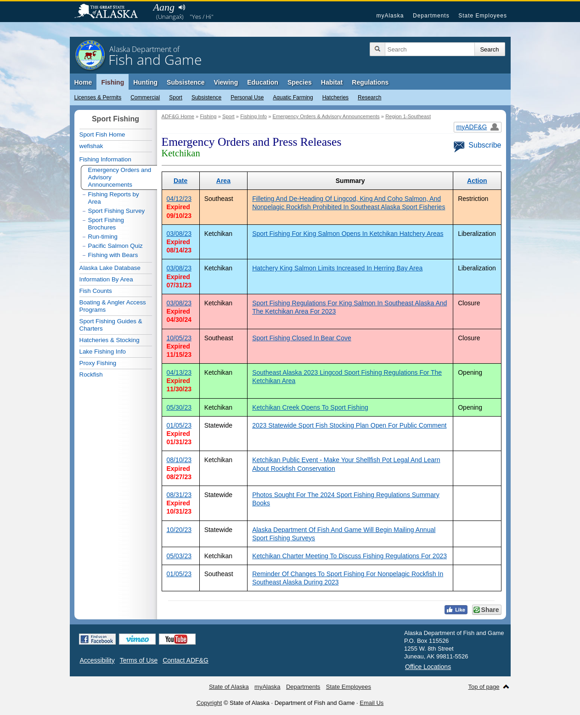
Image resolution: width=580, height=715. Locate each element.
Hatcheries (335, 97)
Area (223, 180)
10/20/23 (179, 529)
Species (299, 82)
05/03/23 (179, 556)
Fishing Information (105, 159)
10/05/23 (179, 338)
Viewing (226, 82)
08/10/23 (179, 459)
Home (83, 82)
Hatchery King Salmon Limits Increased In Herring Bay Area (337, 268)
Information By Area (106, 279)
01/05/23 (179, 425)
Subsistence (206, 97)
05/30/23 (179, 407)
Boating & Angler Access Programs (112, 306)
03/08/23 (179, 233)
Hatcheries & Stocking (109, 340)
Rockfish (91, 374)
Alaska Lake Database (110, 267)
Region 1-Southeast (408, 116)
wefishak (91, 146)
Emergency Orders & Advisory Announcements (325, 116)
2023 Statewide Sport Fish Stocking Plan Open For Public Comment (349, 425)
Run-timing (103, 236)
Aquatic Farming (293, 97)
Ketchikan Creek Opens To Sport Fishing (310, 407)
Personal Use (247, 97)
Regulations (370, 82)
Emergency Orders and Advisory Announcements (120, 177)
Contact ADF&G (185, 660)
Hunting (145, 82)
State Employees (482, 15)
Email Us (371, 702)
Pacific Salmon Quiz (115, 245)
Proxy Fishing (98, 363)
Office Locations (428, 666)
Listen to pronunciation (182, 7)
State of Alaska (110, 12)
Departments (431, 15)
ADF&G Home (178, 116)
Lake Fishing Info (102, 351)
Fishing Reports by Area (113, 198)
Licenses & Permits (98, 97)
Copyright (209, 702)
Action (477, 180)
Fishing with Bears (113, 255)
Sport (175, 97)
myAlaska (390, 15)
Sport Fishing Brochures (106, 224)
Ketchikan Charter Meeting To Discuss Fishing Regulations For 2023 (349, 556)
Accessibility (97, 660)
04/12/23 (179, 198)
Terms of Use (139, 660)
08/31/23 (179, 494)
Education (262, 82)
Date (180, 180)
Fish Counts (95, 290)
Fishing (112, 82)
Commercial (145, 97)
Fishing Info (253, 116)
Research (369, 97)
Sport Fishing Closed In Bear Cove (301, 338)
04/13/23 (179, 372)
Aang (164, 7)
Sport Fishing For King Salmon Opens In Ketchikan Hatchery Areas (347, 233)
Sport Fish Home (102, 134)
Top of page (484, 686)
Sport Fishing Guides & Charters (110, 325)
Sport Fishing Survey (116, 210)
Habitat (332, 82)
